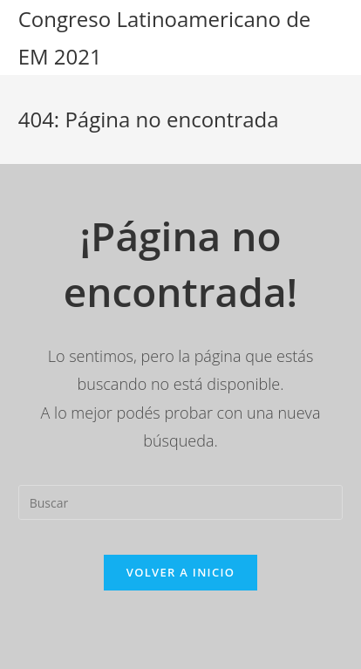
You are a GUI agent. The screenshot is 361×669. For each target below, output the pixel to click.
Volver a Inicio (180, 572)
